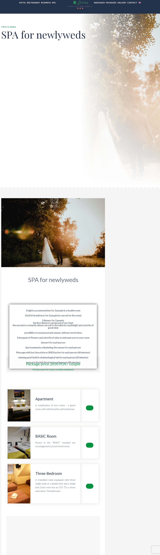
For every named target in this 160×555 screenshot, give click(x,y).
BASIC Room (45, 436)
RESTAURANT (33, 3)
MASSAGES (99, 3)
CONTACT (132, 3)
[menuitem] (139, 2)
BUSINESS (46, 3)
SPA (54, 3)
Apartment (44, 399)
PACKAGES (111, 3)
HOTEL (22, 3)
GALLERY (121, 3)
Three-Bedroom (48, 473)
